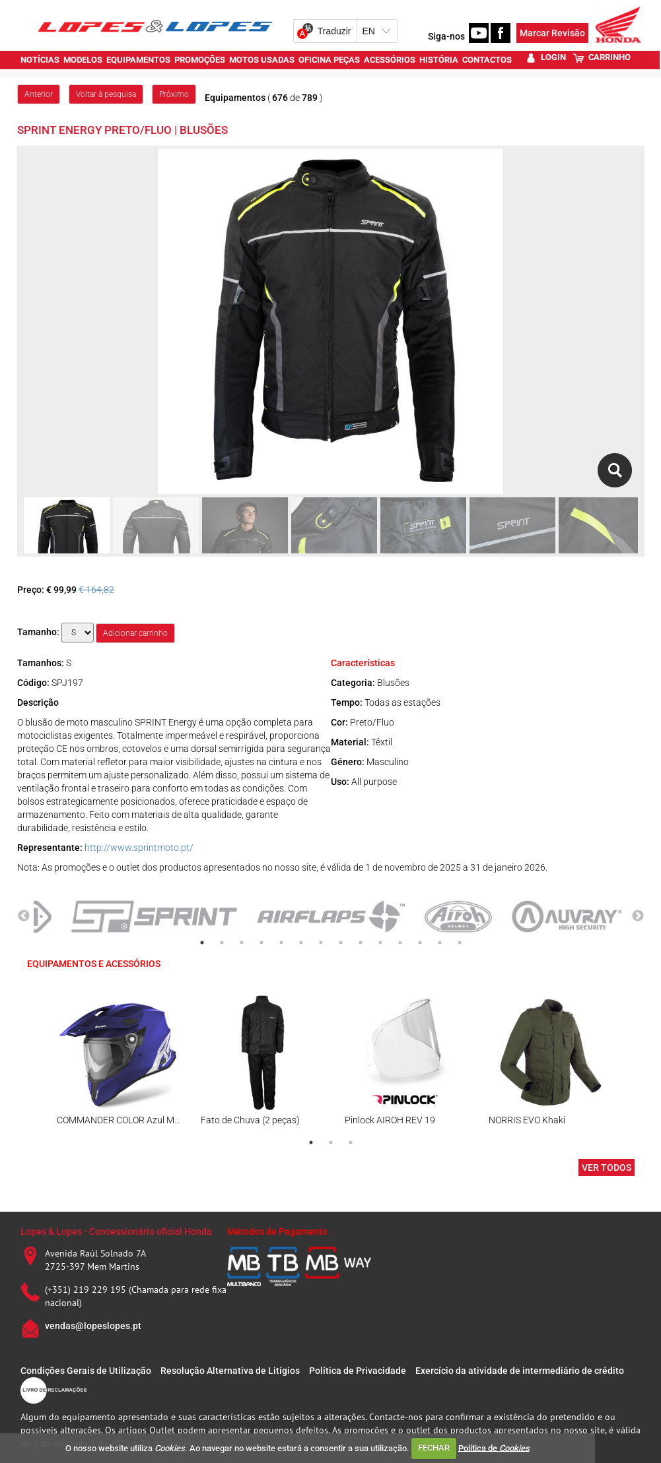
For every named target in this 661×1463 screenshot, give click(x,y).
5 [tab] (281, 942)
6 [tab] (301, 942)
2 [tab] (221, 942)
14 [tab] (459, 942)
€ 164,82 (96, 589)
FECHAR (434, 1447)
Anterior (38, 94)
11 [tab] (400, 942)
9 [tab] (360, 942)
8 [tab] (340, 942)
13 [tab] (439, 942)
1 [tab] (202, 942)
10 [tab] (380, 942)
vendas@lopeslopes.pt (93, 1326)
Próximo (174, 94)
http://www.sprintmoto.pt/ (139, 847)
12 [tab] (420, 942)
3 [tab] (241, 942)
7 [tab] (321, 942)
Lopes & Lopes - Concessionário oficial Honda (116, 1231)
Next (637, 916)
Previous (23, 916)
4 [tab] (261, 942)
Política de (494, 1447)
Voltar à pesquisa (106, 94)
